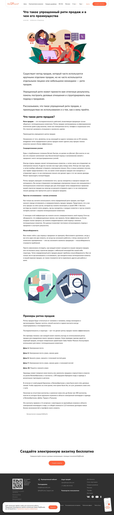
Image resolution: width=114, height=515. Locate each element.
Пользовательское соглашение (72, 505)
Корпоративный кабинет (49, 479)
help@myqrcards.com (44, 487)
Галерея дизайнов (92, 485)
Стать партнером (92, 482)
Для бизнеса (91, 479)
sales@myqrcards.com (67, 482)
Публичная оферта (87, 505)
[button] (80, 4)
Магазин (89, 488)
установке (21, 491)
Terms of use (98, 505)
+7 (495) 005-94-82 (67, 486)
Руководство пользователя (70, 491)
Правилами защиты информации (27, 509)
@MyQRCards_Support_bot (46, 491)
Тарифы (89, 490)
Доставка (90, 493)
